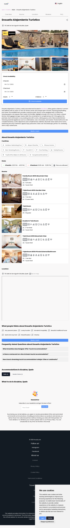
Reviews (48, 14)
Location (35, 14)
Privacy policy (35, 467)
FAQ (61, 14)
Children (38, 98)
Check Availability (35, 102)
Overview (8, 14)
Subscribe (45, 407)
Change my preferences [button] (47, 521)
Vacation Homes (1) (18, 375)
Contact (35, 461)
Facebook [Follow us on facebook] (35, 452)
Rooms (21, 14)
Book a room (35, 132)
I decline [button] (50, 518)
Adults (5, 98)
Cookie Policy (35, 473)
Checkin (6, 81)
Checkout (6, 89)
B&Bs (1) (5, 375)
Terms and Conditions (35, 479)
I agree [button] (42, 518)
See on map (34, 274)
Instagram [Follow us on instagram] (35, 448)
